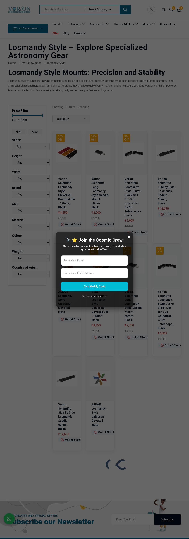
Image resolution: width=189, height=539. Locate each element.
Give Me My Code (94, 286)
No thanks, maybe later (94, 296)
